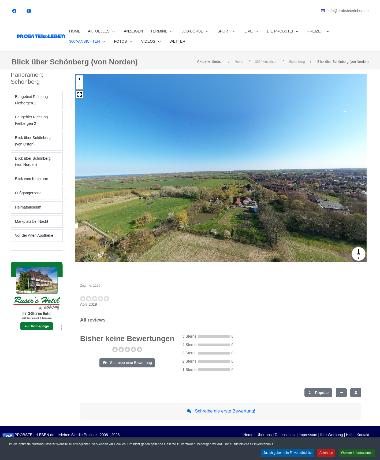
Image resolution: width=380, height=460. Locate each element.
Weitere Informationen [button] (356, 453)
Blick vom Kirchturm (31, 184)
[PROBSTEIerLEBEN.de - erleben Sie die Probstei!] (40, 36)
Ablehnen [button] (326, 453)
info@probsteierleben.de (348, 11)
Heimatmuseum (28, 213)
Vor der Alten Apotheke (34, 241)
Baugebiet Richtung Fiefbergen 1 (31, 105)
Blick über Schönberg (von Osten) (33, 146)
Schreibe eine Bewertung (127, 368)
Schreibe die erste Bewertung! (220, 416)
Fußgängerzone (28, 199)
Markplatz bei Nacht (31, 227)
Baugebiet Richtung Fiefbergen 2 (31, 126)
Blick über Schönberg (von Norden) (33, 167)
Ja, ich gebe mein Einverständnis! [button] (287, 453)
